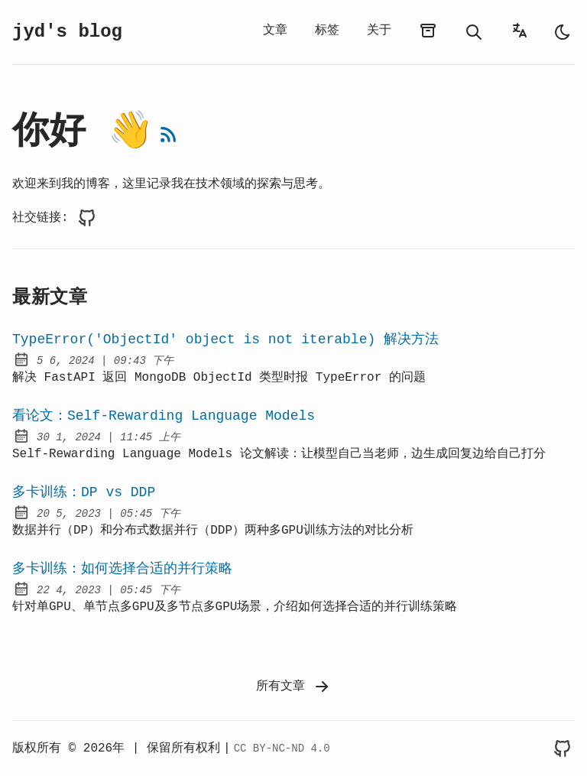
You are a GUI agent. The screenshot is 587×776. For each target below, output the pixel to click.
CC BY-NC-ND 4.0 (282, 748)
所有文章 (293, 686)
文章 (275, 30)
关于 (379, 30)
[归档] (428, 30)
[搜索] (474, 32)
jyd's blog (67, 31)
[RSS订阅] (168, 134)
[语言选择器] (519, 30)
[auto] (562, 32)
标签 (327, 30)
